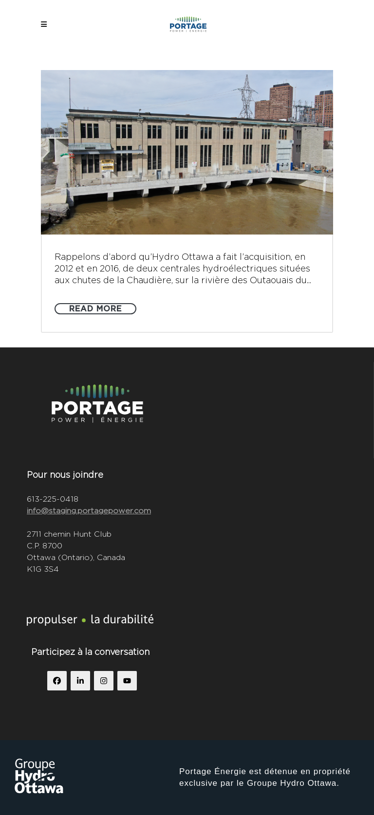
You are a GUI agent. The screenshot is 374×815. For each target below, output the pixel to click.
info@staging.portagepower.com (89, 510)
